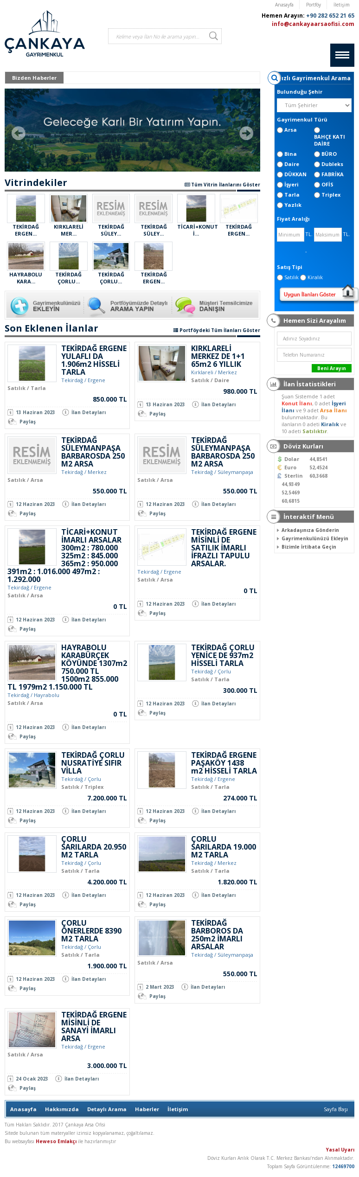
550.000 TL (110, 490)
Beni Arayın (331, 368)
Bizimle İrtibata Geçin (309, 547)
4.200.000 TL (107, 881)
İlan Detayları (88, 412)
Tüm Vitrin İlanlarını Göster (222, 184)
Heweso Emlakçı (56, 1141)
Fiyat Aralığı (293, 218)
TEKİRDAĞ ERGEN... (26, 230)
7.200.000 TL (107, 797)
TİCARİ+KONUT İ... (197, 230)
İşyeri (291, 184)
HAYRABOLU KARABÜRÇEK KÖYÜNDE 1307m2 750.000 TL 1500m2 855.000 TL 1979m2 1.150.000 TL (67, 667)
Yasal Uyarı (340, 1149)
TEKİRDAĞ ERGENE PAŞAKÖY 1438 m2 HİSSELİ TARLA (224, 763)
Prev (19, 133)
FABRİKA (332, 174)
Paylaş (27, 421)
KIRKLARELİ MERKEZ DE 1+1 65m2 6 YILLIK (218, 356)
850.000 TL (110, 399)
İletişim (341, 4)
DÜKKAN (295, 174)
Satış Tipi (289, 266)
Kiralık (330, 424)
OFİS (327, 184)
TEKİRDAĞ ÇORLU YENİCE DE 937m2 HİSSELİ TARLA (223, 655)
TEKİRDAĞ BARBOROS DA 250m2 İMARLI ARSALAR (217, 935)
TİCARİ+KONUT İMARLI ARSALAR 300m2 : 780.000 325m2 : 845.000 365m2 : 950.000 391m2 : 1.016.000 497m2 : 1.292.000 (64, 555)
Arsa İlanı (333, 410)
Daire (291, 163)
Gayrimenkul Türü (302, 119)
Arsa (290, 129)
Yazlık (292, 204)
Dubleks (332, 163)
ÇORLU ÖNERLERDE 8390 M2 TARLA (91, 931)
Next (246, 133)
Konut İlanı (297, 403)
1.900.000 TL (107, 965)
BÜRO (329, 153)
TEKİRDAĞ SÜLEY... (111, 230)
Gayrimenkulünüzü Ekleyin (315, 538)
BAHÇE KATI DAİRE (329, 140)
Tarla (292, 194)
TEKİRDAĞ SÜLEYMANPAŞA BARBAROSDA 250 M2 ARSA (93, 452)
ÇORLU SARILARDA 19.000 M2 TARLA (223, 847)
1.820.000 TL (237, 881)
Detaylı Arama (107, 1109)
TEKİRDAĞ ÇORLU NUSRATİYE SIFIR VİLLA (93, 763)
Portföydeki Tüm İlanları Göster (216, 330)
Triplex (330, 194)
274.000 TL (240, 797)
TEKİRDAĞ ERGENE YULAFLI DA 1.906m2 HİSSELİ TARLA (94, 360)
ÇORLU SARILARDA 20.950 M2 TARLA (93, 847)
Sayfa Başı (336, 1109)
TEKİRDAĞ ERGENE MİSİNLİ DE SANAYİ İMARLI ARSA (94, 1026)
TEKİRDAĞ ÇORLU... (68, 278)
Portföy (313, 4)
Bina (290, 153)
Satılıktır (314, 431)
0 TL (120, 606)
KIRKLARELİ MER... (68, 230)
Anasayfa (284, 4)
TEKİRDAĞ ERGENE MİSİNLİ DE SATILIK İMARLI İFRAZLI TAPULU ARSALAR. (223, 548)
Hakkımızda (62, 1109)
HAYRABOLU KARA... (25, 278)
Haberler (147, 1109)
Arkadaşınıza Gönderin (310, 530)
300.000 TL (240, 690)
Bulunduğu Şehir (299, 91)
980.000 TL (240, 391)
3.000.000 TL (107, 1065)
